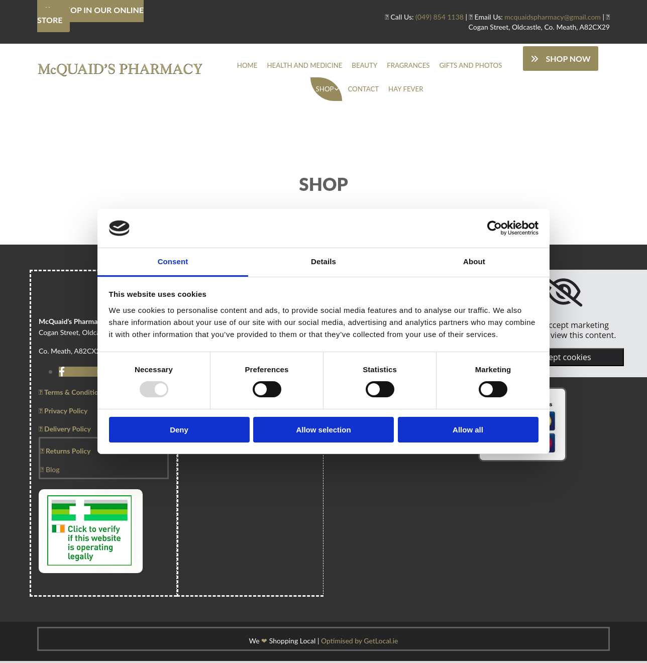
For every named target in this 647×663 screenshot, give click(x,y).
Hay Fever (403, 90)
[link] (328, 90)
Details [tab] (323, 261)
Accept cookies (563, 359)
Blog (49, 471)
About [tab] (474, 261)
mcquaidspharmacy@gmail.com (552, 17)
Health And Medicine (308, 66)
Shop (326, 90)
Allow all (468, 429)
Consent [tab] (173, 261)
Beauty (364, 66)
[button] (560, 58)
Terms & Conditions (72, 394)
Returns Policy (65, 453)
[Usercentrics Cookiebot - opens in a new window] (494, 228)
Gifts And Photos (463, 66)
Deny (179, 429)
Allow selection (323, 429)
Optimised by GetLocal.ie (359, 643)
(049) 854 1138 (439, 17)
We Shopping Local (282, 643)
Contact (363, 90)
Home (255, 66)
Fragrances (405, 66)
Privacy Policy (63, 412)
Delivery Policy (65, 430)
